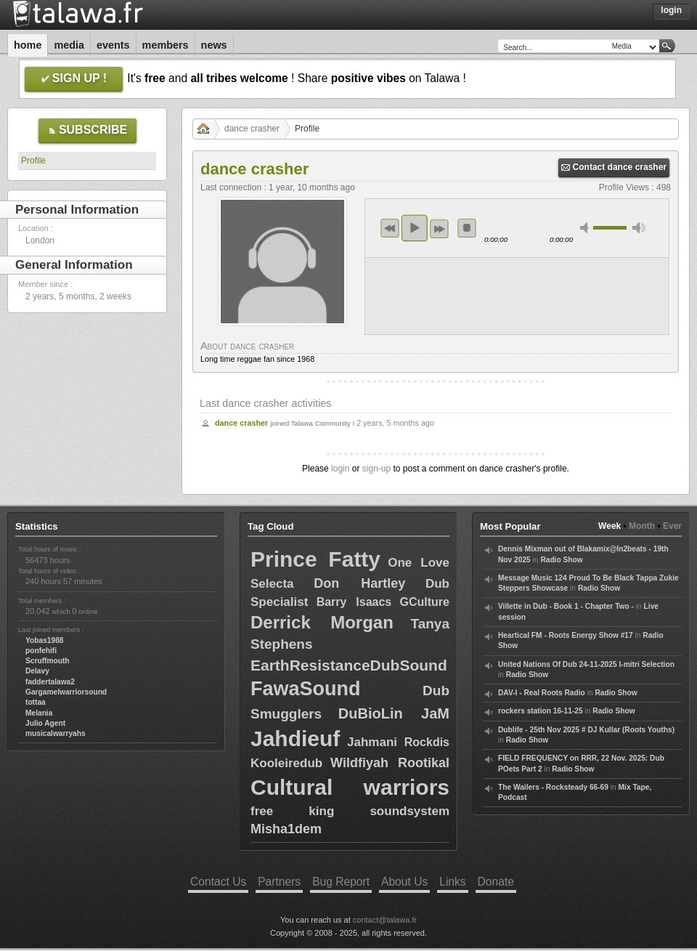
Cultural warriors (349, 787)
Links (452, 881)
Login (671, 10)
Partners (279, 881)
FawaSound (305, 689)
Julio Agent (45, 723)
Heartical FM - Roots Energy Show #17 (565, 635)
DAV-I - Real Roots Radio (541, 693)
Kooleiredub (286, 763)
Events (113, 45)
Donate (496, 881)
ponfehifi (41, 651)
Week (609, 526)
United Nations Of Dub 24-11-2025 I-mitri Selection (586, 664)
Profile (33, 160)
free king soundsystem (349, 811)
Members (165, 45)
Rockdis (426, 742)
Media (69, 45)
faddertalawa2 (50, 682)
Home (27, 45)
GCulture (424, 602)
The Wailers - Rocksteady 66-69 (553, 787)
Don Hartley (359, 583)
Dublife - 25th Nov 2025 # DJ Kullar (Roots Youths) (586, 730)
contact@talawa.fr (385, 919)
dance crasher (252, 129)
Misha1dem (286, 829)
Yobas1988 (44, 640)
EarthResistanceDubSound (348, 665)
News (214, 45)
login (340, 469)
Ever (672, 526)
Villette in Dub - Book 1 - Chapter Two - (566, 606)
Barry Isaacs (354, 602)
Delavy (37, 671)
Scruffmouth (47, 661)
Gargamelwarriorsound (66, 692)
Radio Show (561, 560)
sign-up (376, 469)
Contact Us (218, 881)
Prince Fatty (315, 559)
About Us (404, 881)
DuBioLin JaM (393, 713)
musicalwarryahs (55, 733)
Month (642, 526)
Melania (38, 713)
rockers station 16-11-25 (540, 711)
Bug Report (341, 881)
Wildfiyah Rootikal (389, 763)
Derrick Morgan (322, 622)
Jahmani (372, 742)
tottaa (35, 702)
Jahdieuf (295, 738)
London (39, 240)
